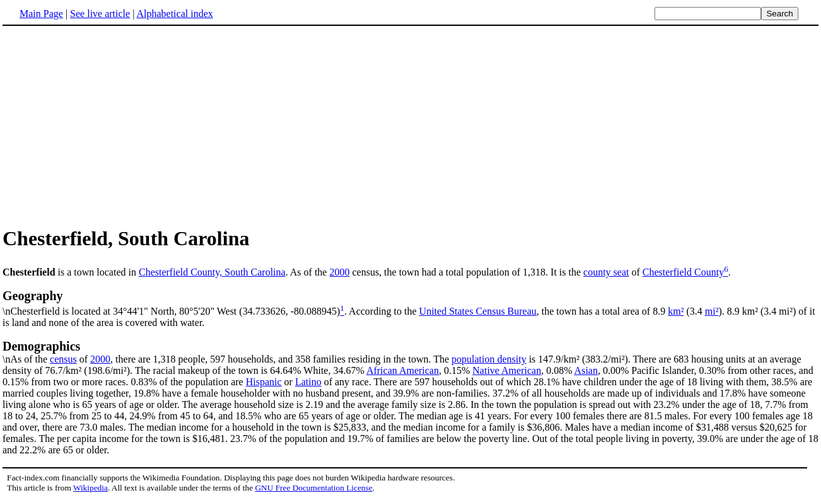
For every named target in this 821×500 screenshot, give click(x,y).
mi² (712, 311)
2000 (339, 272)
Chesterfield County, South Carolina (212, 272)
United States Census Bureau (478, 311)
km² (676, 311)
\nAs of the (410, 351)
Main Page (41, 13)
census (63, 359)
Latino (308, 381)
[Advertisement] (410, 125)
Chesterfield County (683, 272)
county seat (606, 272)
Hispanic (264, 381)
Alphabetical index (174, 13)
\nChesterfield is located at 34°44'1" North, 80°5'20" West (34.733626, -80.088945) (410, 303)
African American (402, 370)
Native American (506, 370)
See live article (100, 13)
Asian (586, 370)
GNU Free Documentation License (313, 487)
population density (489, 359)
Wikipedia (90, 487)
